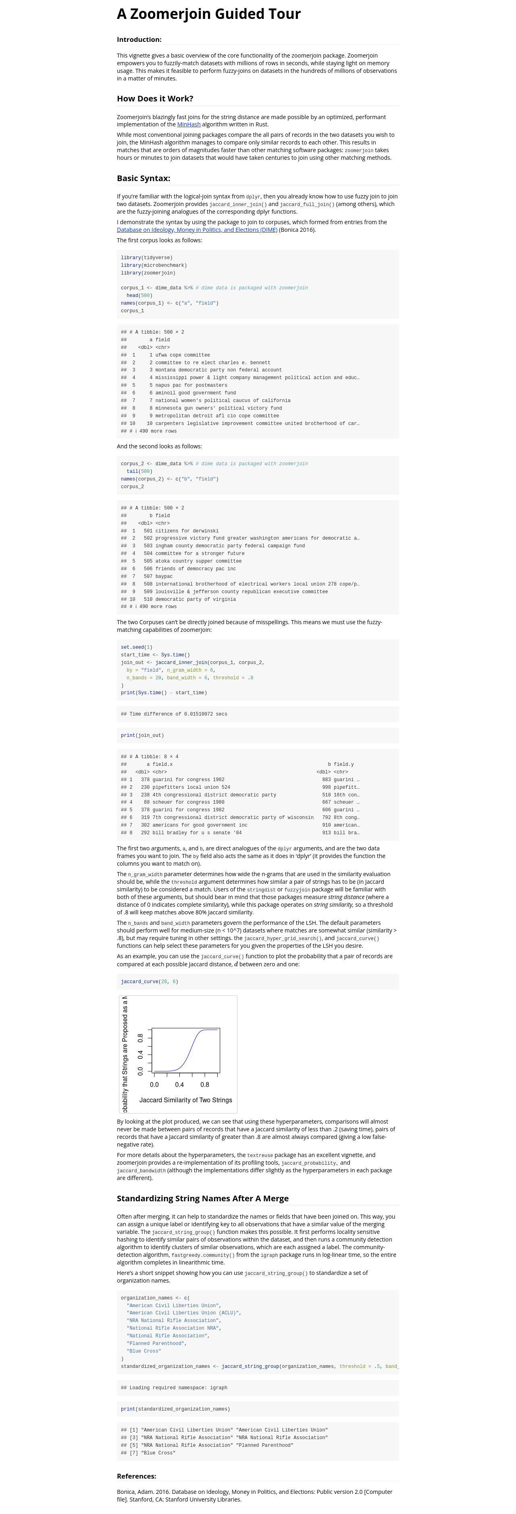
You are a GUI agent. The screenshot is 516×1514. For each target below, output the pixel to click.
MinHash (189, 124)
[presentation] (236, 968)
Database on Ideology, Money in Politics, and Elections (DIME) (197, 229)
